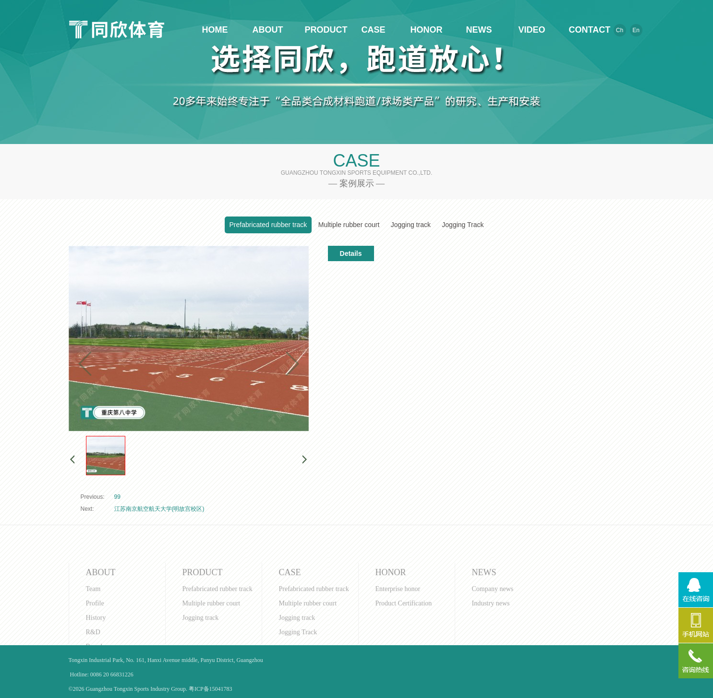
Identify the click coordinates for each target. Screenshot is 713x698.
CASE (373, 30)
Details (351, 253)
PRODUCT (321, 30)
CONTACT (585, 30)
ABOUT (268, 30)
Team (93, 634)
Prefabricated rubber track (268, 225)
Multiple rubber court (349, 225)
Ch (619, 30)
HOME (215, 30)
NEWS (479, 30)
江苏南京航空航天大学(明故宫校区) (159, 508)
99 (117, 496)
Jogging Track (462, 225)
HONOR (426, 30)
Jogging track (411, 225)
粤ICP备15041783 (210, 689)
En (636, 30)
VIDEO (531, 30)
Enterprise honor (398, 634)
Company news (493, 634)
